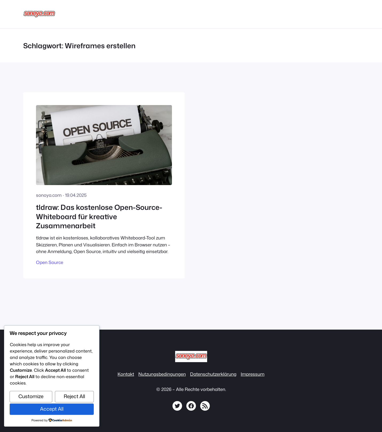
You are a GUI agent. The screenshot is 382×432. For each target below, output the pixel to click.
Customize (30, 396)
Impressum (252, 374)
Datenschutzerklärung (213, 374)
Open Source (49, 262)
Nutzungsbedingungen (162, 374)
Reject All (74, 396)
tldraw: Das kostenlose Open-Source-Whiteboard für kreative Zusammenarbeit (99, 216)
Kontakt (126, 374)
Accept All (51, 408)
